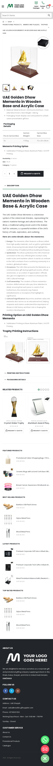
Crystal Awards (11, 421)
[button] (39, 389)
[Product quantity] (9, 174)
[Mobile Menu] (3, 6)
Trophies (13, 165)
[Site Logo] (15, 6)
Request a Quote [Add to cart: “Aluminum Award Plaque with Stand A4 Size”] (40, 431)
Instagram (17, 690)
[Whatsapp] (45, 740)
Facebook (5, 690)
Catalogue (7, 745)
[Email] (45, 749)
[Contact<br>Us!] (42, 2)
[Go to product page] (14, 407)
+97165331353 (14, 712)
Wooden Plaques (42, 421)
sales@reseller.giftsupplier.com (20, 707)
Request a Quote (32, 173)
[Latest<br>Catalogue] (36, 2)
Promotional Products (11, 741)
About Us (6, 732)
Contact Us (7, 737)
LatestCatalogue (36, 7)
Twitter (11, 690)
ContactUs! (42, 7)
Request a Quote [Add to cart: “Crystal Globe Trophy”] (15, 431)
